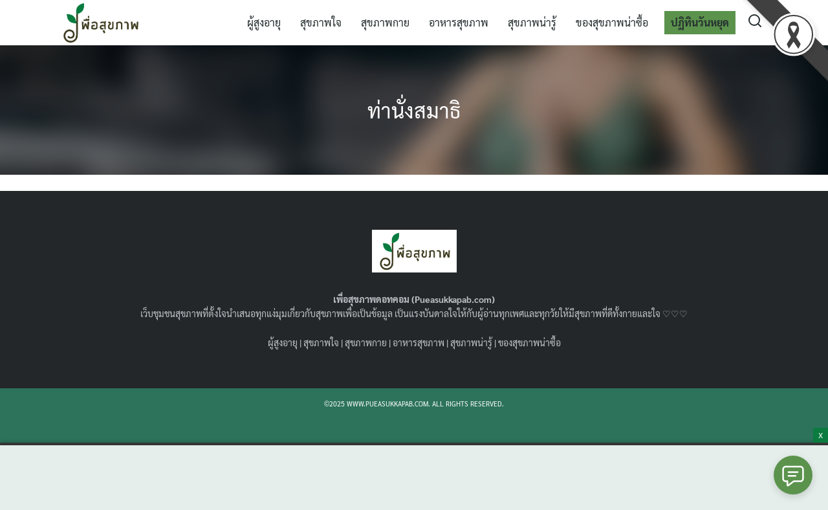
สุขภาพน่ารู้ (532, 22)
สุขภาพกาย (385, 22)
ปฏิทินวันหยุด (700, 22)
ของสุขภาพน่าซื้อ (612, 22)
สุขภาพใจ (321, 22)
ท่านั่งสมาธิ (414, 109)
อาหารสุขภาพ (458, 22)
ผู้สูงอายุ (264, 22)
